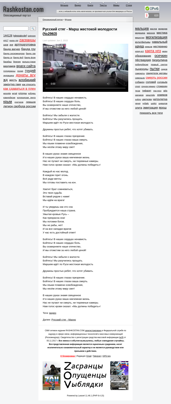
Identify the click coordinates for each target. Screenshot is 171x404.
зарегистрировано (93, 330)
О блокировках (67, 356)
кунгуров (19, 102)
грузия (20, 71)
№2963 (50, 34)
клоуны (22, 93)
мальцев (142, 28)
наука (139, 46)
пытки (154, 69)
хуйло (138, 99)
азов (5, 44)
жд (5, 80)
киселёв (7, 93)
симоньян (140, 78)
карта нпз (153, 51)
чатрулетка (160, 99)
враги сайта (26, 66)
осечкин (160, 55)
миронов (151, 33)
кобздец (32, 93)
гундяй (30, 70)
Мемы (116, 5)
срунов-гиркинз (148, 86)
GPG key (107, 356)
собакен (139, 82)
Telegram (97, 356)
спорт (137, 86)
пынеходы (141, 69)
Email (89, 356)
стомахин (161, 86)
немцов (148, 46)
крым (7, 102)
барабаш (7, 62)
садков (164, 69)
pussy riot (14, 40)
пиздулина (159, 60)
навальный (159, 42)
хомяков (162, 94)
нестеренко (160, 46)
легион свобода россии (19, 106)
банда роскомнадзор (14, 53)
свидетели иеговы (156, 73)
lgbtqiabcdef (20, 35)
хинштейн (150, 95)
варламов (9, 66)
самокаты (140, 73)
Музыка (64, 5)
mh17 (5, 40)
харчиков (139, 95)
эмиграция (150, 107)
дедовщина (8, 75)
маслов (153, 29)
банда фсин (30, 57)
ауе (11, 44)
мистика (162, 32)
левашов (31, 102)
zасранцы (27, 40)
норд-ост (139, 51)
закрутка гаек (12, 84)
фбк (165, 90)
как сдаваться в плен (19, 88)
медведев (162, 29)
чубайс (145, 103)
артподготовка (25, 44)
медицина (140, 33)
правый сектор (159, 64)
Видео (78, 5)
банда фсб (18, 57)
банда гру (28, 49)
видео (52, 313)
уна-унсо (157, 91)
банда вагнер (11, 49)
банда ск (7, 57)
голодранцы (9, 71)
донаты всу (26, 75)
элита (138, 107)
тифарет (146, 90)
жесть (13, 80)
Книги (90, 5)
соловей (151, 82)
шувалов (162, 103)
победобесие (141, 64)
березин (17, 62)
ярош (163, 107)
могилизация (156, 37)
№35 (121, 337)
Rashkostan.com (23, 9)
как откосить (29, 84)
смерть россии (156, 77)
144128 (7, 35)
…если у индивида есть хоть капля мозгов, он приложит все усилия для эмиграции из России (94, 11)
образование (143, 55)
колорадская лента (26, 97)
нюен (164, 51)
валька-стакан (29, 62)
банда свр (31, 53)
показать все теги (151, 113)
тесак (137, 91)
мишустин (139, 38)
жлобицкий (27, 80)
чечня (137, 103)
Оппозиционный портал (53, 20)
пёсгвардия (143, 60)
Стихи (129, 5)
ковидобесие (9, 97)
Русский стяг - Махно (63, 319)
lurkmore (32, 36)
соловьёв (162, 82)
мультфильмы (142, 42)
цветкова (147, 99)
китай (14, 93)
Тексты (103, 5)
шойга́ (153, 103)
